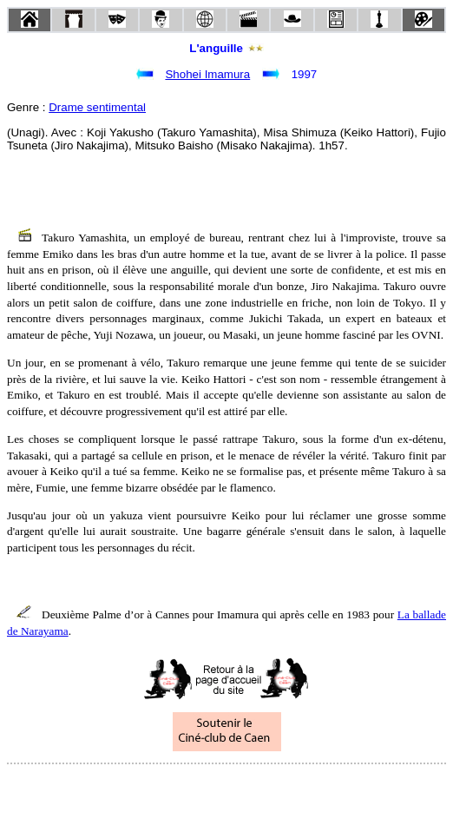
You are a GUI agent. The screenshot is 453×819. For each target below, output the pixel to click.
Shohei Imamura (207, 74)
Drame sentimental (97, 107)
